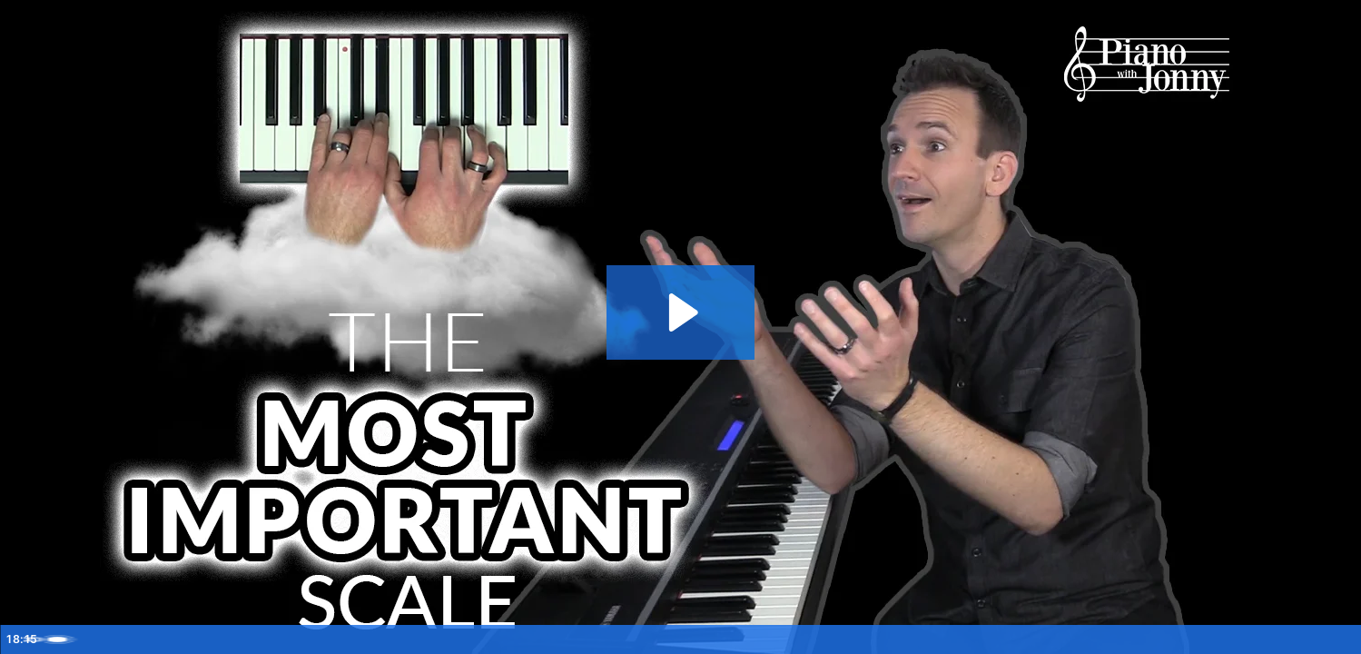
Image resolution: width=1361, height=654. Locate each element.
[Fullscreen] (1337, 634)
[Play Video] (23, 634)
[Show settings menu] (1243, 634)
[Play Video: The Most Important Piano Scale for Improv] (680, 307)
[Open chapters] (1290, 634)
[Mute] (1195, 634)
